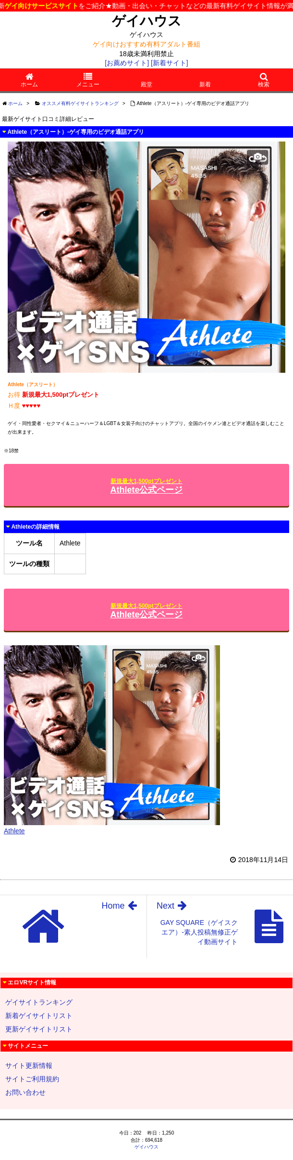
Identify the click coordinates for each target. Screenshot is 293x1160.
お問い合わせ (25, 1092)
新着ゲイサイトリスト (39, 1015)
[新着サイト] (169, 63)
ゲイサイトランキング (39, 1002)
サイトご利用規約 (32, 1079)
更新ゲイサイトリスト (39, 1029)
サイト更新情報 (28, 1065)
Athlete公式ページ (146, 486)
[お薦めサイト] (127, 63)
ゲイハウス (147, 20)
